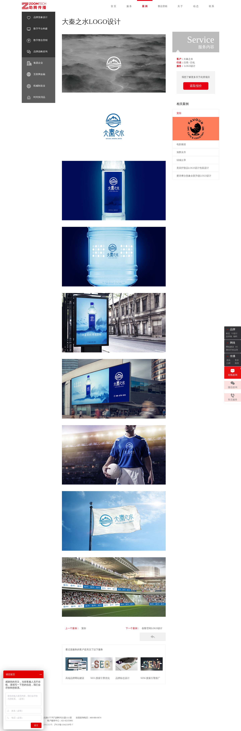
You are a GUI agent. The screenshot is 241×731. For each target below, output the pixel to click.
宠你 (81, 628)
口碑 (228, 363)
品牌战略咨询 (37, 51)
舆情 (237, 363)
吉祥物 (229, 336)
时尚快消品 (36, 97)
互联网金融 (36, 74)
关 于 (180, 6)
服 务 (129, 6)
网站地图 (44, 709)
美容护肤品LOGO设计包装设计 (193, 168)
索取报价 (196, 86)
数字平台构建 (37, 28)
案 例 (144, 6)
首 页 (113, 6)
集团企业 (35, 63)
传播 (232, 356)
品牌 (232, 329)
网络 (232, 342)
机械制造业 (36, 86)
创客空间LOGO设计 (152, 628)
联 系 (211, 6)
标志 (228, 333)
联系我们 (55, 709)
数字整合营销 (37, 40)
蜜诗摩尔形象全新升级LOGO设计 (194, 176)
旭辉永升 (181, 152)
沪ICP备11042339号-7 (63, 724)
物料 (235, 336)
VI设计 (234, 333)
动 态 (195, 6)
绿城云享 (181, 160)
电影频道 (181, 144)
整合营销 (162, 6)
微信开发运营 (232, 350)
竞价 (237, 360)
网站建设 (230, 347)
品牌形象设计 (37, 17)
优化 (228, 360)
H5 (236, 347)
